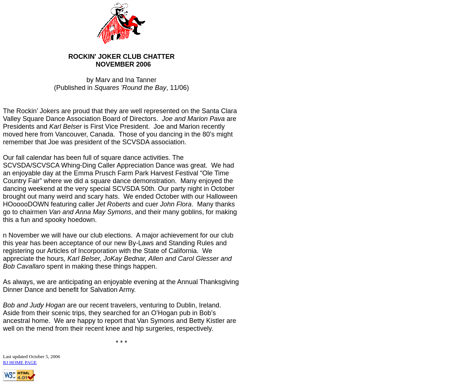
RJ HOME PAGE (20, 362)
